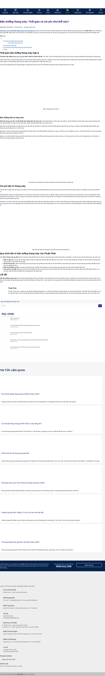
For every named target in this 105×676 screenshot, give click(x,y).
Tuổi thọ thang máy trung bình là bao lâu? (21, 332)
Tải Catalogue (90, 12)
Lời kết (5, 49)
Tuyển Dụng (77, 12)
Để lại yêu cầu (89, 565)
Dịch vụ (39, 12)
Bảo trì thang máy (15, 318)
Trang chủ (5, 12)
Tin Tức (67, 12)
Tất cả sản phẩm (27, 12)
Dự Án (48, 12)
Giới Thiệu (15, 12)
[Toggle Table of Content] (1, 39)
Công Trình (57, 12)
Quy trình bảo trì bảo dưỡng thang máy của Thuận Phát (17, 47)
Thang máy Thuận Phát (8, 659)
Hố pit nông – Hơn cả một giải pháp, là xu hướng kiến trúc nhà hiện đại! (29, 339)
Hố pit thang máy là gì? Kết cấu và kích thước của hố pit (25, 347)
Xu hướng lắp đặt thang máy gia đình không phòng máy (25, 325)
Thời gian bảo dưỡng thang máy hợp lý (13, 41)
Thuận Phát (32, 27)
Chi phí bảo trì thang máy (9, 45)
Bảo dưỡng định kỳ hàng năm (15, 42)
